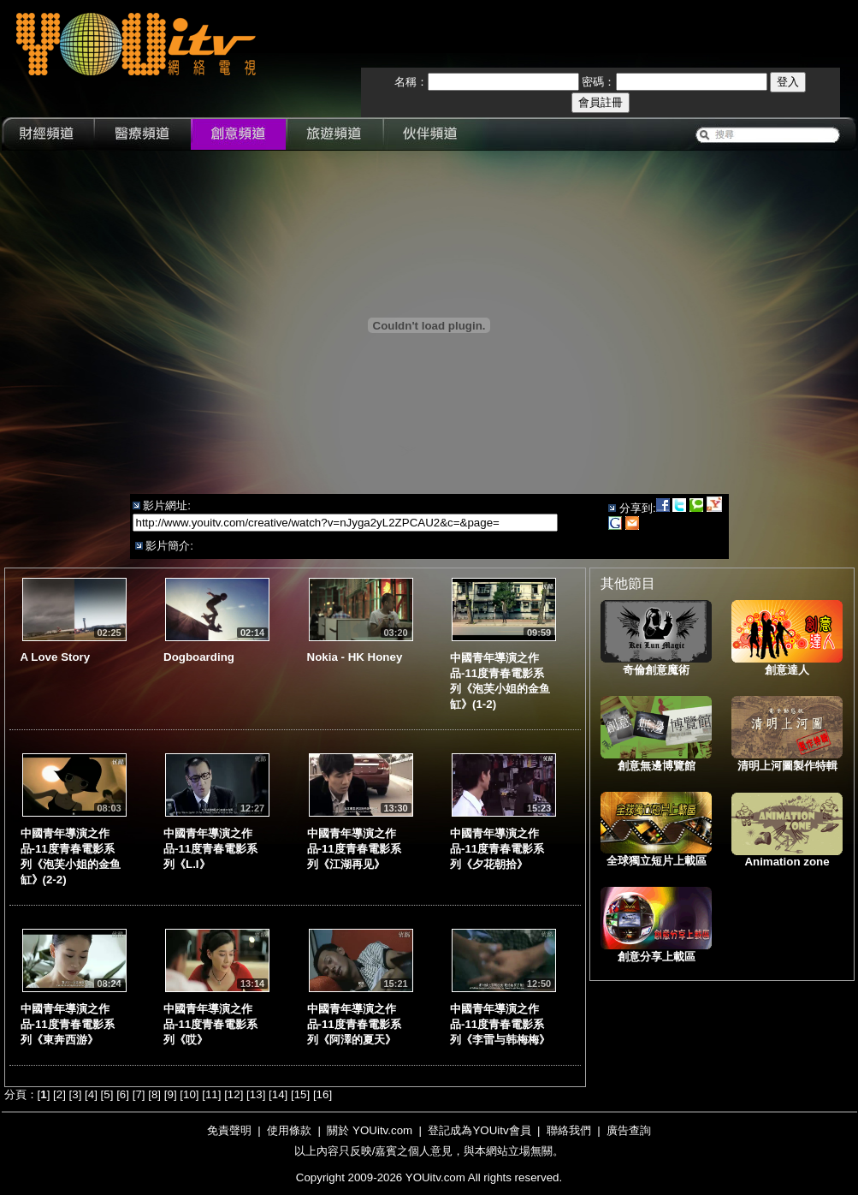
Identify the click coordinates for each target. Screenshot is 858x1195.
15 (300, 1094)
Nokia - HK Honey (355, 657)
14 (278, 1094)
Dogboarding (198, 657)
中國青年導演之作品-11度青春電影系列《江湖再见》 (354, 849)
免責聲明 (229, 1130)
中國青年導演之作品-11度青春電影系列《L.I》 (210, 849)
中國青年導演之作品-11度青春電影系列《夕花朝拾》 (497, 849)
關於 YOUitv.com (369, 1130)
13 (256, 1094)
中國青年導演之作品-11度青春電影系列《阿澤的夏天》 (354, 1024)
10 (189, 1094)
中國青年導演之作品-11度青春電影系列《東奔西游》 (68, 1024)
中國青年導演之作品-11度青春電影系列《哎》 (210, 1024)
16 (323, 1094)
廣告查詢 (629, 1130)
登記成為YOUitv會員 (479, 1130)
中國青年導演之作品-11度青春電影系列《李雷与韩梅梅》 (500, 1024)
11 (211, 1094)
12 (234, 1094)
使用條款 (289, 1130)
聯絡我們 (569, 1130)
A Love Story (56, 657)
